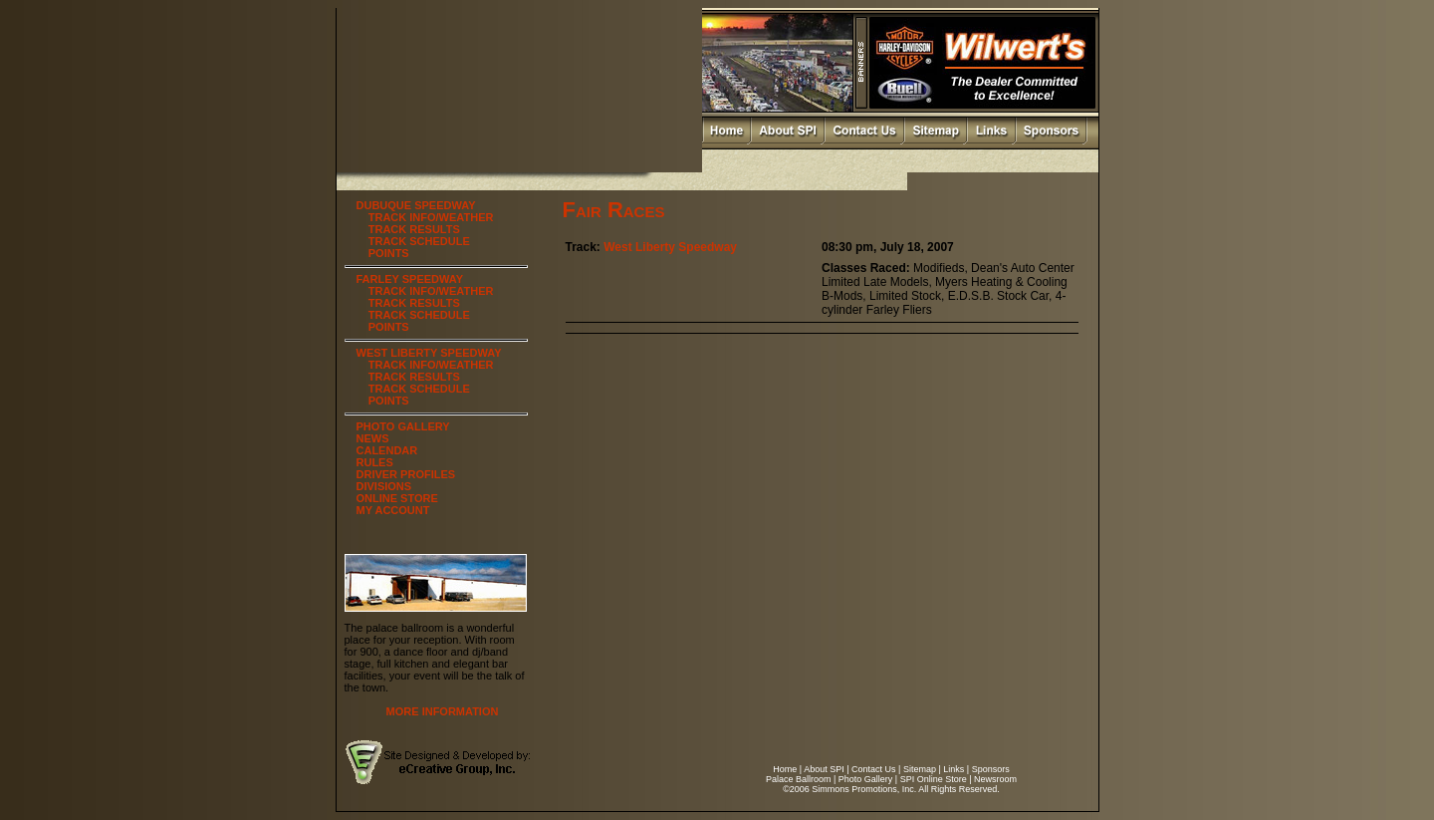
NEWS (373, 438)
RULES (375, 462)
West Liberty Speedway (670, 247)
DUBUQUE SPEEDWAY (416, 205)
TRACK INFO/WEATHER (431, 217)
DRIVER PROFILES (406, 474)
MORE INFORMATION (442, 711)
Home (785, 769)
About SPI (824, 769)
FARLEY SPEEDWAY (410, 279)
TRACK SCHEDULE (419, 241)
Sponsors (991, 769)
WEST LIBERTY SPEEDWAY (429, 353)
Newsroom (995, 779)
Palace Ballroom (799, 779)
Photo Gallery (865, 779)
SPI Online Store (933, 779)
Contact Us (873, 769)
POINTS (388, 253)
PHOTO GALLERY (403, 426)
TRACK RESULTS (414, 229)
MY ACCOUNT (393, 510)
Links (953, 769)
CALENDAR (387, 450)
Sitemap (919, 769)
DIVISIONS (384, 486)
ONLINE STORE (397, 498)
